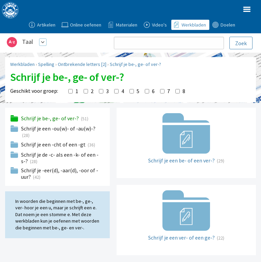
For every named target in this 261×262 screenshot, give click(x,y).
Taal (27, 42)
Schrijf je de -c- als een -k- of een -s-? (60, 157)
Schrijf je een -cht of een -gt (54, 144)
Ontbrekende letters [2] (82, 64)
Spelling (46, 64)
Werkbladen (22, 64)
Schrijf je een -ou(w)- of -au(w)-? (58, 128)
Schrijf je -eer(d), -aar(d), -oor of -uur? (59, 173)
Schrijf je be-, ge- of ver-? (135, 64)
